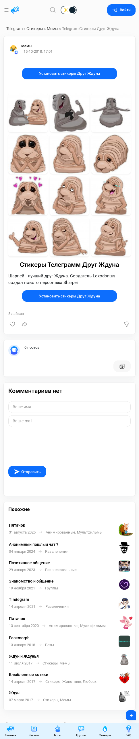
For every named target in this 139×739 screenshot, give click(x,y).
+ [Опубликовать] (127, 713)
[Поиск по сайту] (53, 10)
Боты (57, 731)
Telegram (14, 28)
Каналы (34, 731)
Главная (10, 731)
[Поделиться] (24, 324)
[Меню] (7, 10)
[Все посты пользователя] (122, 366)
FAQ (128, 731)
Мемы (52, 28)
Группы (81, 731)
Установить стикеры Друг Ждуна (69, 73)
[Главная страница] (15, 10)
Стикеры (34, 28)
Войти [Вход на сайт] (121, 10)
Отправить (27, 472)
